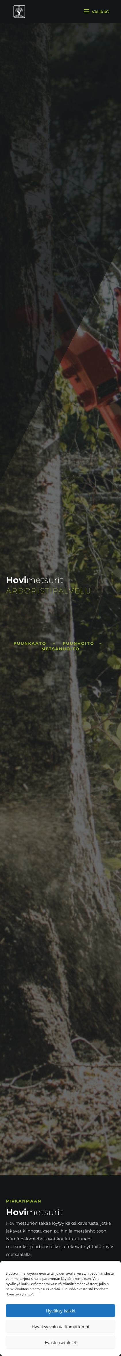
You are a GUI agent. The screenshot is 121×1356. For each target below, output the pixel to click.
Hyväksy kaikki (60, 1311)
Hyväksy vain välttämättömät (60, 1326)
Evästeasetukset (60, 1342)
